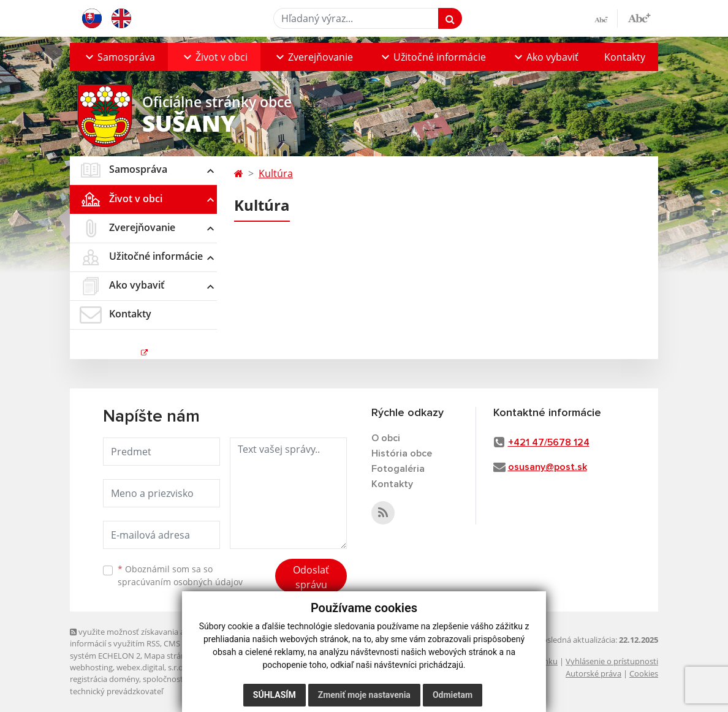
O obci (385, 438)
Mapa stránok (169, 655)
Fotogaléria (398, 469)
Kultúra (276, 173)
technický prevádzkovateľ (116, 691)
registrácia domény (104, 678)
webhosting (91, 667)
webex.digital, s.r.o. (150, 667)
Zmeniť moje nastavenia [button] (364, 695)
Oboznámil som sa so (180, 575)
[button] (119, 57)
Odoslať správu (311, 577)
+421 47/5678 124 (549, 442)
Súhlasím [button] (274, 695)
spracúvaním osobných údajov (180, 582)
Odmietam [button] (452, 695)
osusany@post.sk (547, 467)
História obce (401, 453)
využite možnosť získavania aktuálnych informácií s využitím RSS (145, 637)
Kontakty (624, 57)
